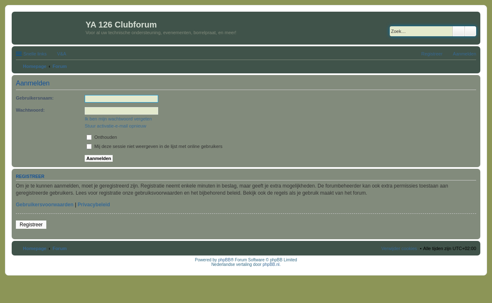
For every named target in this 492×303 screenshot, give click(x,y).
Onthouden (101, 137)
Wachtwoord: (30, 110)
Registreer (31, 225)
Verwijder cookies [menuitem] (399, 248)
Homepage (34, 248)
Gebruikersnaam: (34, 97)
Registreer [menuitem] (432, 53)
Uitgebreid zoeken (470, 31)
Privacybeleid (94, 205)
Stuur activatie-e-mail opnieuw (115, 125)
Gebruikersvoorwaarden (44, 205)
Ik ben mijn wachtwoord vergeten (118, 118)
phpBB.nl (271, 264)
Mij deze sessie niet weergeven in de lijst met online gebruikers (154, 146)
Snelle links (35, 53)
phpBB (224, 260)
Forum (60, 248)
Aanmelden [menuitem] (464, 53)
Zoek (458, 31)
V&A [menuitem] (61, 53)
